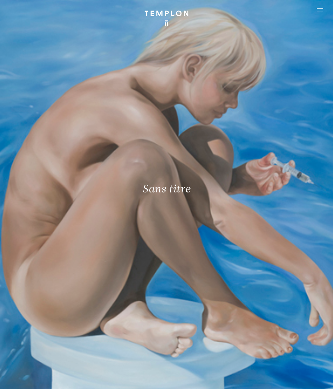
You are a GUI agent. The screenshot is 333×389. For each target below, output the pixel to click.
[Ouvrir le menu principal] (320, 9)
